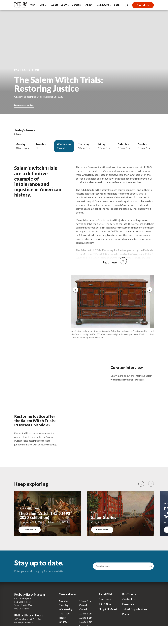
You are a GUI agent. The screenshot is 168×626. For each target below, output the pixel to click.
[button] (141, 486)
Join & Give (105, 606)
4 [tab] (150, 326)
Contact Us (129, 601)
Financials (128, 606)
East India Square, (22, 600)
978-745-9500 (21, 610)
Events (53, 5)
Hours (39, 617)
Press (125, 616)
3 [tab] (146, 326)
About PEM (105, 596)
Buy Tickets (129, 596)
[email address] (120, 568)
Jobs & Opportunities (134, 611)
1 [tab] (138, 326)
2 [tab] (142, 326)
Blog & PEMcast (108, 611)
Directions (105, 601)
